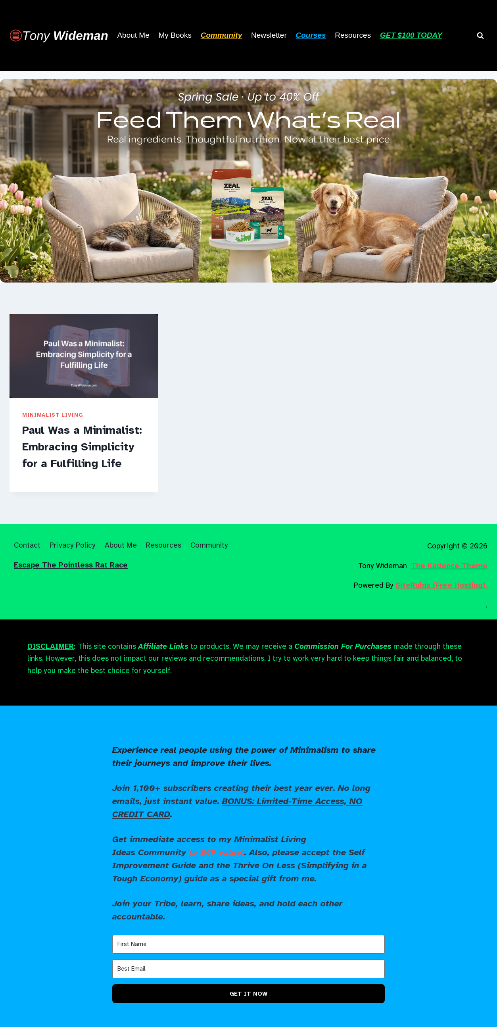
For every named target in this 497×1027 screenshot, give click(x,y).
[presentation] (84, 356)
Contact (27, 545)
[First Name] (248, 944)
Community (209, 545)
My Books (175, 35)
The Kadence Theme (449, 566)
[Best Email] (248, 969)
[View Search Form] (480, 35)
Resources (353, 35)
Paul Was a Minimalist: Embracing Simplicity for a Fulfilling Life (82, 446)
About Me (133, 35)
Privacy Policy (73, 545)
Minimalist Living (52, 415)
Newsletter (269, 35)
